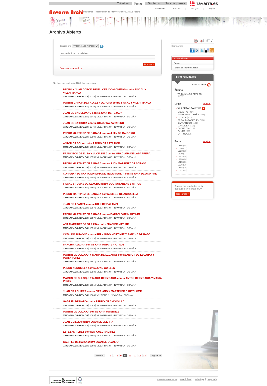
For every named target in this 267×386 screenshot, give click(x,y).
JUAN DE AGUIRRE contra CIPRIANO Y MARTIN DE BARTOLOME (102, 291)
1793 (180, 159)
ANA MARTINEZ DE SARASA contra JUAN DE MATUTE (96, 224)
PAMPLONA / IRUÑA (188, 114)
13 (139, 355)
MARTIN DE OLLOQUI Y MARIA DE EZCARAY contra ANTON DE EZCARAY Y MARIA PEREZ (108, 256)
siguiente (156, 355)
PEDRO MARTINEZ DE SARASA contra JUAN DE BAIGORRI (99, 133)
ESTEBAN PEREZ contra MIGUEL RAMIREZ (89, 331)
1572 (180, 170)
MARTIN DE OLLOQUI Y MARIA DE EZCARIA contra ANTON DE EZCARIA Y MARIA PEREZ (112, 279)
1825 (180, 162)
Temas (138, 3)
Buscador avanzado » (71, 68)
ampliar (206, 104)
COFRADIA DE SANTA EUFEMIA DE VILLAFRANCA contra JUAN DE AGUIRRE (110, 173)
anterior (100, 355)
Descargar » (182, 194)
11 (130, 355)
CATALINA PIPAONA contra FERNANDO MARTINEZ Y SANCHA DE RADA (107, 234)
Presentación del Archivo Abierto (110, 12)
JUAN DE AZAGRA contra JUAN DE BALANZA (91, 204)
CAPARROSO (184, 123)
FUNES (181, 131)
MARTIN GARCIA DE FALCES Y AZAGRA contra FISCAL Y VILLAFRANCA (107, 102)
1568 (180, 167)
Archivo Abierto (181, 58)
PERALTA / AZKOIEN (188, 120)
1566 (180, 148)
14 (144, 355)
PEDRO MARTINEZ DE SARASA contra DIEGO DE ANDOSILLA (100, 194)
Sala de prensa (175, 3)
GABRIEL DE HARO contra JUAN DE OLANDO (91, 341)
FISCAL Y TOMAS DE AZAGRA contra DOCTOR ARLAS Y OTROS (102, 183)
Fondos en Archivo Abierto (186, 68)
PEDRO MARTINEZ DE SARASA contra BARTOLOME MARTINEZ (101, 214)
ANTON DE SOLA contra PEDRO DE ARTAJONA (91, 143)
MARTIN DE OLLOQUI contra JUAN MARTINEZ (91, 311)
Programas (88, 12)
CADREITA (183, 128)
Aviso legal (199, 379)
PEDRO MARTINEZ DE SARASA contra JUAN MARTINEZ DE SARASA (105, 163)
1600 (180, 153)
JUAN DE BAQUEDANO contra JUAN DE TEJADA (92, 112)
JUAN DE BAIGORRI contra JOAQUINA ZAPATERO (93, 123)
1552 (180, 156)
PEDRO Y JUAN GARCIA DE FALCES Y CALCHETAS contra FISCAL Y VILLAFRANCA (104, 91)
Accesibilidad (186, 379)
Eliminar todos (199, 84)
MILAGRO (182, 111)
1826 (180, 164)
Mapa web (212, 379)
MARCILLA (183, 125)
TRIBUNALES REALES (189, 94)
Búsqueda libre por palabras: (74, 53)
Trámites (123, 3)
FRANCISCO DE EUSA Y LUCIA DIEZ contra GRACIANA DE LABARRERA (107, 153)
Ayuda (176, 63)
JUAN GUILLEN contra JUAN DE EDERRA (88, 321)
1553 (180, 151)
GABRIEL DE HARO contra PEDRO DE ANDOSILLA (93, 301)
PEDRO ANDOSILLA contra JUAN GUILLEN (89, 268)
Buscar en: (65, 46)
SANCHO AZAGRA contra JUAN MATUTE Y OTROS (93, 244)
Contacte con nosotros (167, 379)
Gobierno (154, 3)
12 (135, 355)
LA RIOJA (182, 133)
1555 (180, 145)
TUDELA (182, 117)
